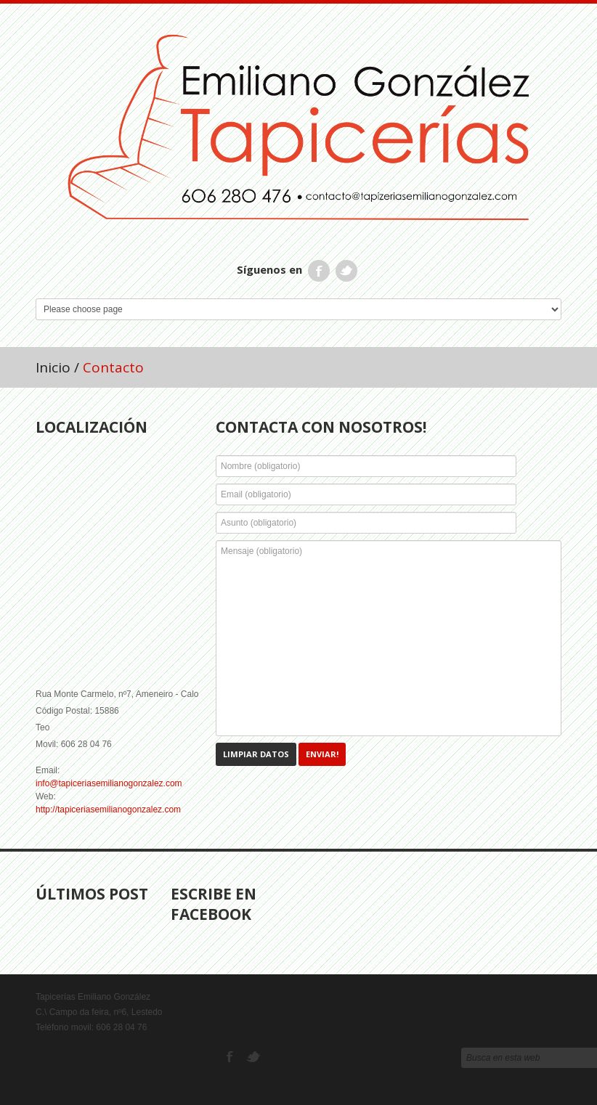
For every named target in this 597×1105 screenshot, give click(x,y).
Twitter (346, 271)
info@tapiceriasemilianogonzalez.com (109, 783)
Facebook (319, 271)
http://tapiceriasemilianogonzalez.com (108, 809)
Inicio (53, 367)
